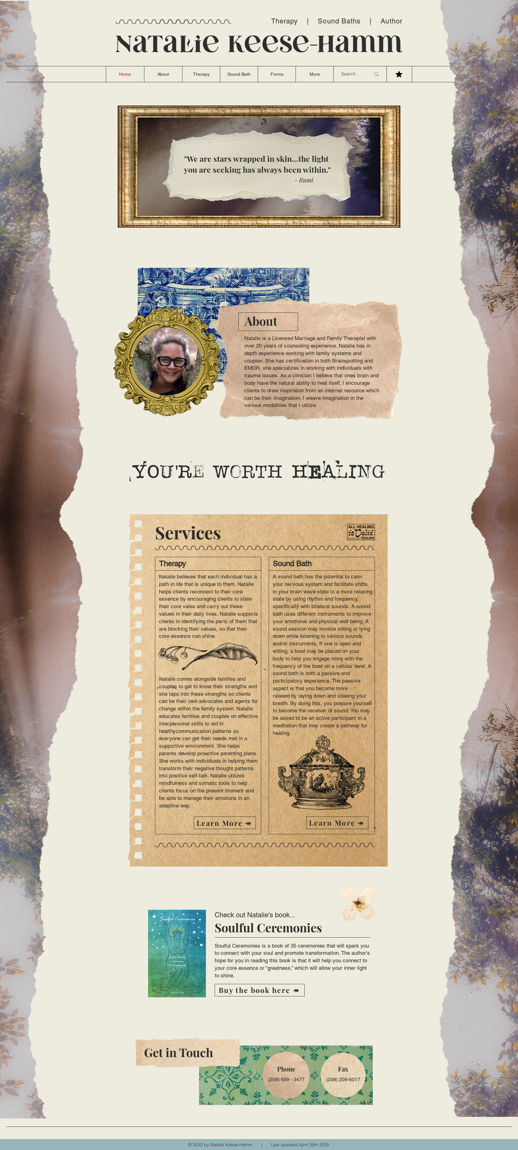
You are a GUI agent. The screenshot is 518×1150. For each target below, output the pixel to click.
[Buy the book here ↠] (260, 990)
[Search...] (351, 74)
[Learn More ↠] (225, 823)
